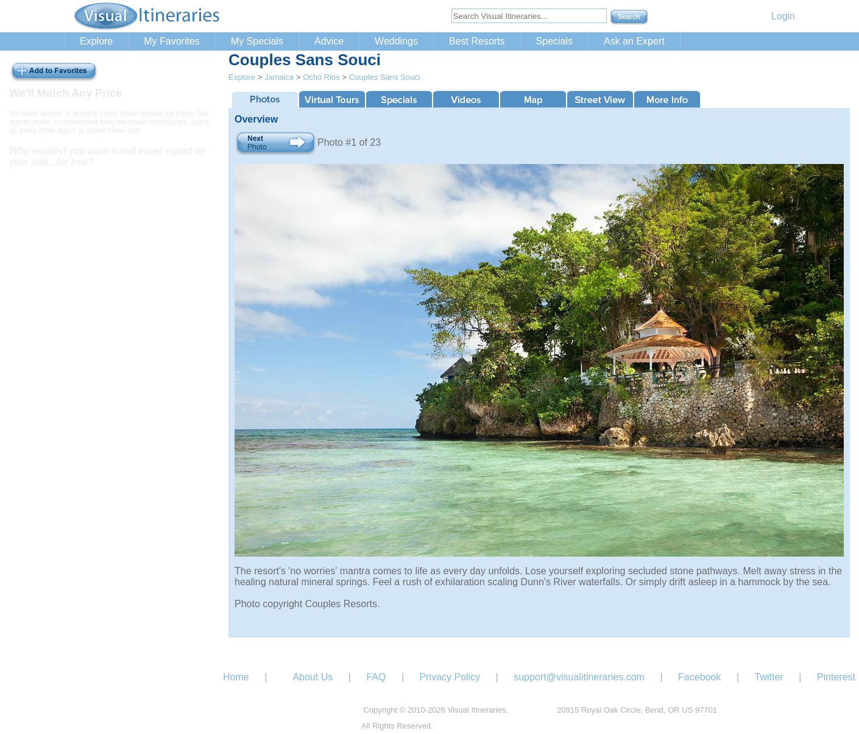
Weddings (396, 41)
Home (236, 677)
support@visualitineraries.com (579, 677)
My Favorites (172, 41)
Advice (329, 41)
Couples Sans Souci (384, 77)
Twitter (769, 677)
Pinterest (836, 677)
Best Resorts (477, 41)
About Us (312, 677)
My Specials (257, 41)
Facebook (699, 677)
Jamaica (279, 77)
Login (783, 16)
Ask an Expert (634, 41)
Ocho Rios (321, 77)
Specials (554, 41)
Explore (96, 41)
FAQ (376, 677)
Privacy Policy (450, 677)
